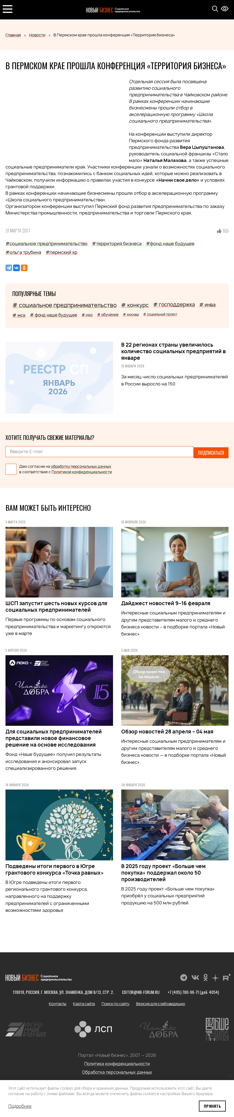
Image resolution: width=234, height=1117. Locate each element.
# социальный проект (160, 314)
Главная (13, 34)
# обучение (108, 314)
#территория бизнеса (117, 243)
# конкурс (135, 305)
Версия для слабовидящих (160, 1001)
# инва (207, 304)
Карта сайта (84, 1001)
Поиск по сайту (115, 1001)
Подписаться (211, 451)
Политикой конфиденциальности (82, 469)
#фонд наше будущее (170, 243)
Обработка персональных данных (117, 1070)
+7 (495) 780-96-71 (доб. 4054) (193, 990)
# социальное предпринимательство (64, 305)
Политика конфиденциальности (117, 1061)
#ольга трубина (23, 252)
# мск (19, 315)
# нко (87, 314)
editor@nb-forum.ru (140, 990)
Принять (212, 1106)
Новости (37, 34)
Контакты (57, 1001)
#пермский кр (61, 252)
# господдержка (174, 304)
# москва (131, 314)
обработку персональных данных (81, 464)
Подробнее (20, 1106)
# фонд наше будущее (53, 315)
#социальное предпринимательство (46, 243)
